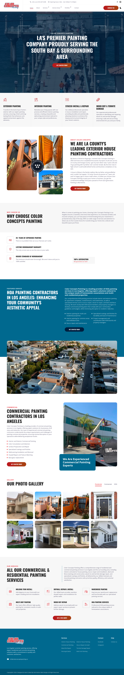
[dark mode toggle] (120, 8)
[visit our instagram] (120, 2)
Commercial (108, 484)
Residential (98, 484)
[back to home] (11, 6)
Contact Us (111, 8)
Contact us (114, 642)
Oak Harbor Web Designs (40, 672)
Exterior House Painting (83, 642)
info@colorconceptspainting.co (17, 659)
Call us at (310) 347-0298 (38, 2)
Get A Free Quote (62, 618)
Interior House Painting (68, 642)
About (38, 8)
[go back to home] (15, 641)
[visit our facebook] (117, 2)
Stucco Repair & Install (83, 645)
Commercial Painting (67, 645)
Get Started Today (62, 65)
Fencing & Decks (66, 651)
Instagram (101, 645)
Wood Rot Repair (66, 648)
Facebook (100, 642)
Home (31, 8)
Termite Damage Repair (83, 648)
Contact (76, 8)
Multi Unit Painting (82, 651)
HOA (115, 484)
